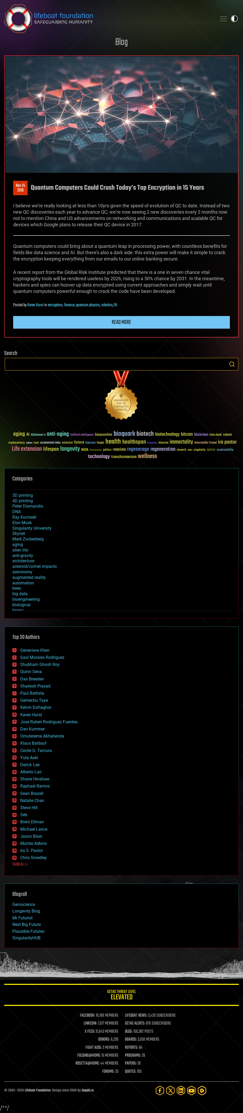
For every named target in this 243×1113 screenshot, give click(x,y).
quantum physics (88, 305)
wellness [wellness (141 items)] (147, 456)
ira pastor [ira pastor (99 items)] (227, 442)
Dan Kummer (32, 728)
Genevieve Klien (34, 650)
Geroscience (23, 904)
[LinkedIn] (181, 1090)
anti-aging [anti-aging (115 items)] (58, 434)
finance (69, 305)
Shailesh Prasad (35, 686)
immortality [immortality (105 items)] (181, 442)
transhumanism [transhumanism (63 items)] (123, 456)
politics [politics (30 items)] (107, 450)
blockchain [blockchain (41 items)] (201, 435)
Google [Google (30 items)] (100, 443)
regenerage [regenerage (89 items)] (138, 449)
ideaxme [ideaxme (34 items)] (163, 443)
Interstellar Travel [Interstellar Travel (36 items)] (205, 443)
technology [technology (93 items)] (99, 457)
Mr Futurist (22, 917)
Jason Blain (31, 836)
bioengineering (26, 599)
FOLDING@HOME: (89, 1055)
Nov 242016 (20, 188)
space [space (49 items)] (211, 449)
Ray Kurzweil (24, 517)
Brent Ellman (32, 821)
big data (20, 593)
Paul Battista (32, 693)
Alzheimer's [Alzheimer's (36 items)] (38, 435)
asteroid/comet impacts (34, 566)
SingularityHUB (26, 937)
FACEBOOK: (87, 1015)
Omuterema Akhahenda (42, 736)
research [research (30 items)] (181, 450)
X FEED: (90, 1031)
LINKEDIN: (90, 1023)
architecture (23, 560)
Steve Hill (29, 807)
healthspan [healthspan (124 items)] (134, 442)
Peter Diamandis (27, 506)
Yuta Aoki (29, 757)
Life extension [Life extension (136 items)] (27, 449)
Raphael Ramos (35, 786)
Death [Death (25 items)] (36, 443)
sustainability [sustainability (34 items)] (225, 450)
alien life (20, 550)
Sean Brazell (31, 793)
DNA (16, 511)
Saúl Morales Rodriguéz (42, 657)
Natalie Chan (32, 800)
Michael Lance (33, 829)
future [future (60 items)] (79, 442)
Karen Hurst (35, 305)
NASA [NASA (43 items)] (84, 450)
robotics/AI (109, 305)
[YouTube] (191, 1090)
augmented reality (29, 577)
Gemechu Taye (34, 700)
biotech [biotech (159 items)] (145, 434)
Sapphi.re (88, 1090)
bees (16, 588)
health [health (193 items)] (113, 442)
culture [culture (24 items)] (29, 443)
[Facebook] (160, 1090)
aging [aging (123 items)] (19, 434)
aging (17, 544)
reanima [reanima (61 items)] (119, 449)
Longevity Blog (26, 911)
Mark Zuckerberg (28, 539)
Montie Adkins (33, 843)
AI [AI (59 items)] (27, 434)
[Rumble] (202, 1090)
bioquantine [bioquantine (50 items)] (103, 434)
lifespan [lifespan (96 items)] (51, 449)
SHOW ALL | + (20, 864)
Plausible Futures (28, 931)
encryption (55, 305)
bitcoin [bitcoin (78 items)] (187, 434)
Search (232, 364)
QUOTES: (130, 1071)
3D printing (22, 495)
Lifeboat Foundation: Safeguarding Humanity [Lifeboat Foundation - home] (108, 18)
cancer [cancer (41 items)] (227, 435)
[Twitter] (170, 1090)
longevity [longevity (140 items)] (70, 449)
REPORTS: (131, 1047)
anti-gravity (22, 555)
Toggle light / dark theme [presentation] (234, 18)
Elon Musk (22, 522)
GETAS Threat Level (121, 996)
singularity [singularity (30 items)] (199, 450)
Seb (23, 814)
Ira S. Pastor (31, 850)
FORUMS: (108, 1071)
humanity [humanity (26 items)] (152, 443)
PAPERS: (130, 1063)
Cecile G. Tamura (36, 750)
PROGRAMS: (133, 1055)
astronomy (22, 571)
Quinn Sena (31, 671)
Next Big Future (26, 924)
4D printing (22, 500)
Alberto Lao (31, 771)
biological (21, 604)
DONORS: (104, 1039)
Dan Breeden (32, 678)
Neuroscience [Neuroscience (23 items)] (96, 450)
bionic (18, 610)
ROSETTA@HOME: (87, 1063)
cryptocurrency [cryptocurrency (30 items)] (16, 443)
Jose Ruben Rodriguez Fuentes (49, 721)
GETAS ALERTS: (135, 1023)
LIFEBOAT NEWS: (136, 1015)
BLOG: (129, 1031)
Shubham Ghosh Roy (40, 664)
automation (23, 582)
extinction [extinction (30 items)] (67, 443)
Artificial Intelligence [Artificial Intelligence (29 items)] (82, 435)
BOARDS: (131, 1039)
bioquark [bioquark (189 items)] (124, 434)
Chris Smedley (33, 857)
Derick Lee (29, 764)
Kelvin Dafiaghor (35, 707)
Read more (121, 322)
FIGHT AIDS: (93, 1047)
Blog (121, 42)
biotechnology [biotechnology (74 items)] (167, 434)
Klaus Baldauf (33, 743)
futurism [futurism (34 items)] (90, 443)
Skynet (18, 533)
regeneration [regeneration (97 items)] (162, 449)
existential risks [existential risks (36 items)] (50, 443)
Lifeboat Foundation (37, 1090)
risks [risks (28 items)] (190, 450)
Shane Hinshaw (34, 778)
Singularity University (32, 528)
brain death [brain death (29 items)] (216, 435)
